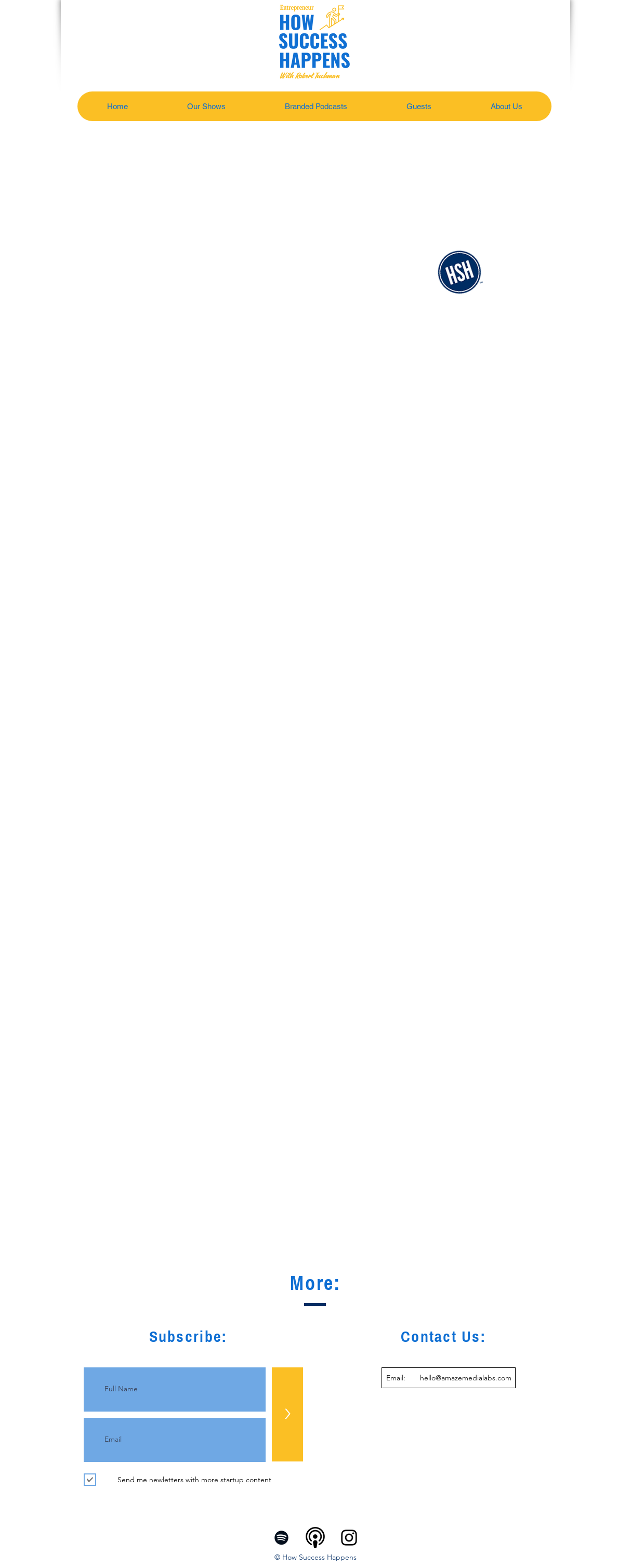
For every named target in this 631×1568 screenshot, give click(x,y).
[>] (287, 1414)
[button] (206, 106)
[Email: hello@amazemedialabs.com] (449, 1377)
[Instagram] (349, 1537)
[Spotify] (281, 1537)
